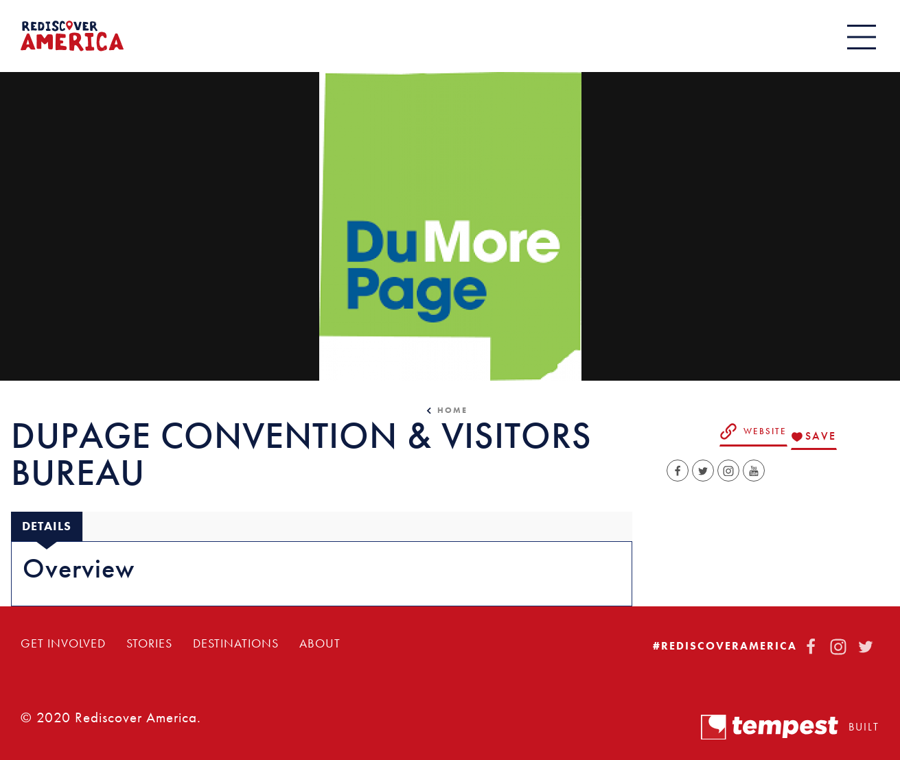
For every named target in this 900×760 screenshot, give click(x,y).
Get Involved (63, 643)
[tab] (46, 526)
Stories (149, 643)
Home (452, 410)
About (320, 643)
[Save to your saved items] (814, 437)
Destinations (236, 643)
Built (790, 727)
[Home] (72, 36)
